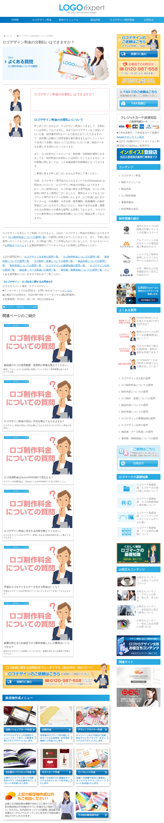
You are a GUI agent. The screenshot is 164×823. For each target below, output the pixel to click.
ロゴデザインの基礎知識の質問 (136, 418)
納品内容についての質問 (132, 405)
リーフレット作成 (64, 811)
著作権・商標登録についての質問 (137, 438)
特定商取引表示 (127, 209)
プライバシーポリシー (52, 814)
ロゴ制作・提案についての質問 (136, 398)
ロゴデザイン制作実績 (72, 801)
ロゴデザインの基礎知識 (97, 801)
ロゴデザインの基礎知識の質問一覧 (65, 265)
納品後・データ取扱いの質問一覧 (37, 270)
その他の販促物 (84, 811)
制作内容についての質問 (132, 391)
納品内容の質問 (107, 804)
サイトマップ (73, 814)
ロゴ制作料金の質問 (45, 804)
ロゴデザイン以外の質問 (132, 425)
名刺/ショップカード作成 (112, 807)
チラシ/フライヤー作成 (150, 807)
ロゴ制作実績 (126, 195)
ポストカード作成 (44, 811)
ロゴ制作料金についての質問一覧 (27, 237)
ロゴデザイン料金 (129, 175)
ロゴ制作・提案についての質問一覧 (53, 261)
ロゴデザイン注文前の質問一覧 (41, 256)
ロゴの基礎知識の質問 (147, 804)
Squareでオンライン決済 (130, 137)
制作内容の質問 (65, 804)
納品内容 (124, 189)
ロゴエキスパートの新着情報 (108, 814)
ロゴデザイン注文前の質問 (133, 378)
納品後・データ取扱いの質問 (135, 431)
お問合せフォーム (14, 245)
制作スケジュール (129, 182)
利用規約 (153, 811)
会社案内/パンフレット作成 (20, 811)
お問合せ (87, 814)
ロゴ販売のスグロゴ (104, 811)
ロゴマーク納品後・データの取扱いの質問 (50, 807)
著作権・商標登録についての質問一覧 (81, 270)
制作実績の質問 (125, 804)
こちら (68, 290)
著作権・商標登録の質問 (85, 807)
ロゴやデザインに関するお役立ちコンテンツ (133, 801)
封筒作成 (131, 807)
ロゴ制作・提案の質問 (86, 804)
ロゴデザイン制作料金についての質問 (20, 307)
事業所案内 (125, 202)
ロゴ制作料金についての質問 (135, 385)
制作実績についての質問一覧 (25, 265)
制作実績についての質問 (132, 411)
